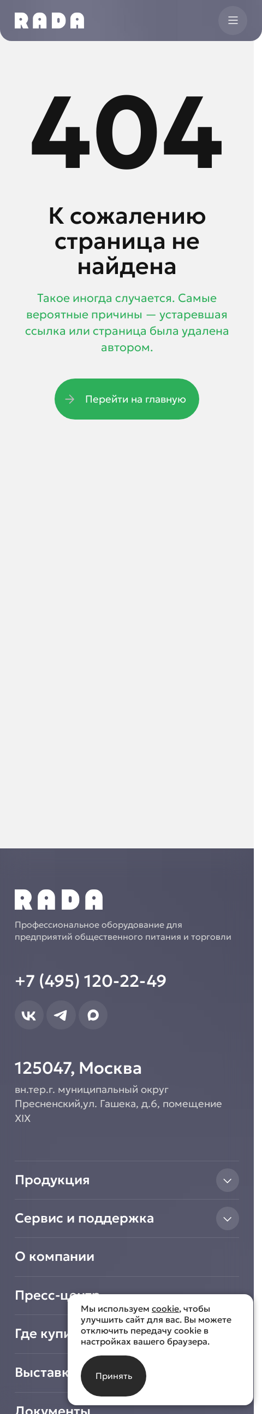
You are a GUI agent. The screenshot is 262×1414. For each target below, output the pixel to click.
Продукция (127, 1180)
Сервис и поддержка (127, 1218)
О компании (54, 1256)
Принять (114, 1375)
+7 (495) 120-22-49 (90, 980)
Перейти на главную (124, 399)
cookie (165, 1308)
